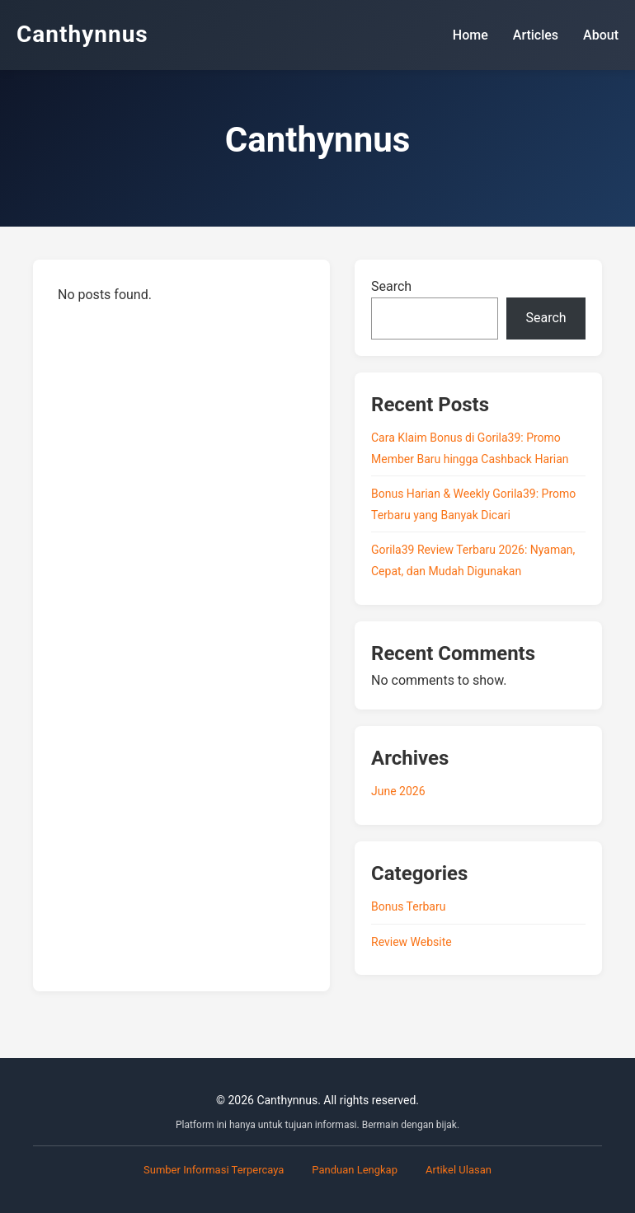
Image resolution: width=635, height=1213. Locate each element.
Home (470, 35)
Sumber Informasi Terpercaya (213, 1170)
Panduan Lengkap (354, 1170)
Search (391, 286)
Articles (535, 35)
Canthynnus (82, 34)
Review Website (411, 941)
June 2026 (398, 791)
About (601, 35)
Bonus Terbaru (408, 906)
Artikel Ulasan (459, 1170)
